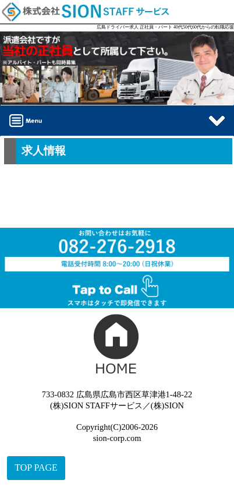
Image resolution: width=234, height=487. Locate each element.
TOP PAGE (36, 467)
